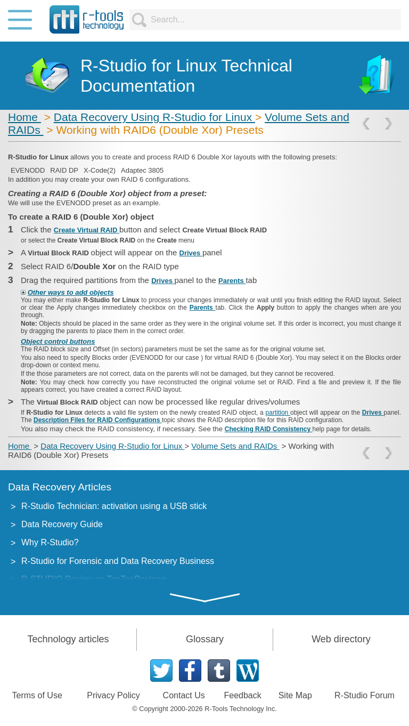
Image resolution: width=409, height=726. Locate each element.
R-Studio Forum (364, 695)
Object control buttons (58, 341)
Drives (190, 253)
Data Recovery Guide (62, 524)
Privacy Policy (113, 695)
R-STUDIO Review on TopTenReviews (94, 579)
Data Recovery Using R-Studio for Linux (154, 117)
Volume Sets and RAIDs (235, 445)
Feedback (242, 695)
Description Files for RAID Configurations (98, 420)
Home (24, 117)
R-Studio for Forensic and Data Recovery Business (117, 561)
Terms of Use (37, 695)
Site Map (295, 695)
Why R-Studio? (50, 542)
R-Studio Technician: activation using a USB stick (114, 506)
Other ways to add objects (71, 292)
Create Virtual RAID (86, 230)
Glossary (205, 639)
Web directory (341, 639)
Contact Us (184, 695)
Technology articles (68, 639)
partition (278, 412)
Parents (232, 281)
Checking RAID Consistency (269, 429)
